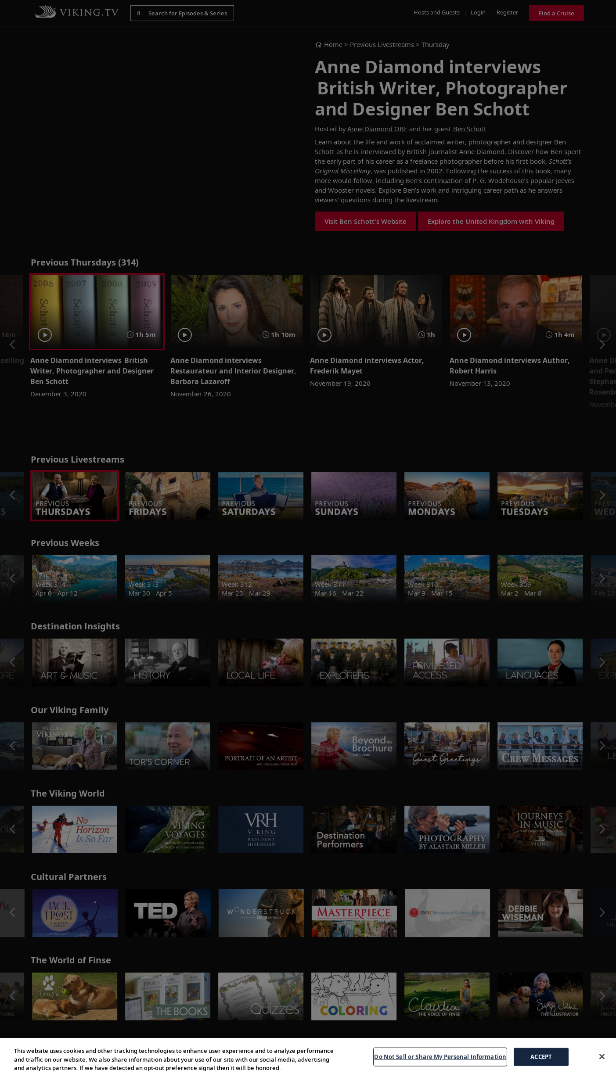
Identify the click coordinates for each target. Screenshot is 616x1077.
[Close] (602, 1056)
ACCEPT (541, 1056)
